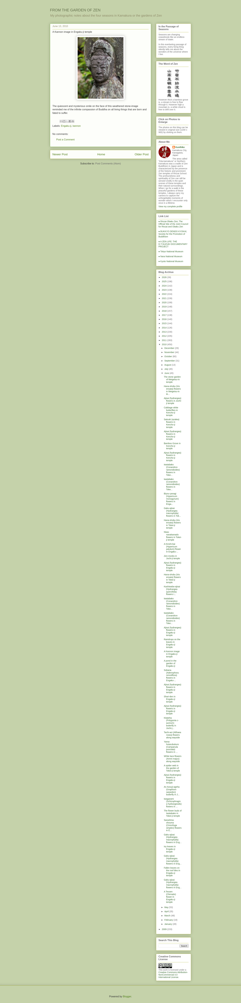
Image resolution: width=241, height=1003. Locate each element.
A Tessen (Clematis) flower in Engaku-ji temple (170, 896)
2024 (164, 286)
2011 (164, 340)
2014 (164, 327)
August (168, 365)
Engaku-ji (66, 126)
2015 (164, 323)
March (167, 915)
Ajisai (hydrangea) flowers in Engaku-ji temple (172, 566)
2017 (164, 315)
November (169, 352)
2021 (164, 298)
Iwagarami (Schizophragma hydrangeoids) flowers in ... (173, 803)
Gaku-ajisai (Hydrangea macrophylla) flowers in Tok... (172, 512)
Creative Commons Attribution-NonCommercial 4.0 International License (173, 974)
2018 (164, 311)
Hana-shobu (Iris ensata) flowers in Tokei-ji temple (172, 524)
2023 (164, 290)
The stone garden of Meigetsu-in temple (172, 379)
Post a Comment (65, 139)
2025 (164, 281)
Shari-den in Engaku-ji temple (170, 699)
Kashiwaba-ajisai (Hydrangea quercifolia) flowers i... (172, 590)
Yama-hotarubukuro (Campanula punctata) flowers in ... (171, 746)
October (168, 356)
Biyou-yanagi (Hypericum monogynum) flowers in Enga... (171, 498)
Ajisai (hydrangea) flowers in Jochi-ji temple (173, 401)
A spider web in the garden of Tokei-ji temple (172, 768)
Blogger (127, 996)
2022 (164, 294)
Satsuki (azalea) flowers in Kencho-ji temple (171, 423)
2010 (164, 344)
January (168, 924)
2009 (164, 929)
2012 (164, 336)
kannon (77, 126)
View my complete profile (170, 206)
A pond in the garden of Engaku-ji (170, 663)
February (169, 920)
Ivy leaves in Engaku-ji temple (170, 849)
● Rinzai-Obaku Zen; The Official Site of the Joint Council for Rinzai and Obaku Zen (173, 224)
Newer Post (60, 154)
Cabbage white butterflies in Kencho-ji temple (171, 411)
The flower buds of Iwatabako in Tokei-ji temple (173, 813)
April (166, 911)
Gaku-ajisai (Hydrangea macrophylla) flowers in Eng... (173, 838)
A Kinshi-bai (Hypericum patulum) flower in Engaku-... (172, 548)
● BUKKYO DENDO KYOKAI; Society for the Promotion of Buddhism (172, 234)
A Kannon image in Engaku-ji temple (172, 654)
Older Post (142, 154)
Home (101, 154)
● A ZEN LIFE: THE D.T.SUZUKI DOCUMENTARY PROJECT (172, 244)
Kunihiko (180, 147)
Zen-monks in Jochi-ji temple (172, 557)
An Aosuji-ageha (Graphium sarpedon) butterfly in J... (172, 791)
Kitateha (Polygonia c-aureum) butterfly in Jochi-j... (171, 723)
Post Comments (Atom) (108, 163)
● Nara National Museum (170, 256)
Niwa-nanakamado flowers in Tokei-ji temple (173, 536)
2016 (164, 319)
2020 (164, 302)
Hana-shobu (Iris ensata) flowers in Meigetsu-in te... (172, 390)
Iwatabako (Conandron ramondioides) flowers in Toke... (172, 469)
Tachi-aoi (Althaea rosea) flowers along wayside (172, 735)
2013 (164, 332)
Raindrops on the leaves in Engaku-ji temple (172, 643)
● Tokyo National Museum (170, 251)
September (169, 360)
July (166, 369)
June (167, 373)
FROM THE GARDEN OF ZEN (75, 10)
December (169, 348)
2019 (164, 306)
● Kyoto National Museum (170, 261)
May (166, 907)
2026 (164, 277)
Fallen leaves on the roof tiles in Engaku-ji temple (172, 872)
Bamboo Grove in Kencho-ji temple (172, 446)
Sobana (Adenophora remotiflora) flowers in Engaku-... (171, 675)
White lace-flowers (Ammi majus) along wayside (172, 759)
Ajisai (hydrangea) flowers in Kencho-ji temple (172, 435)
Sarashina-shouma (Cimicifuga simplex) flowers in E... (173, 825)
